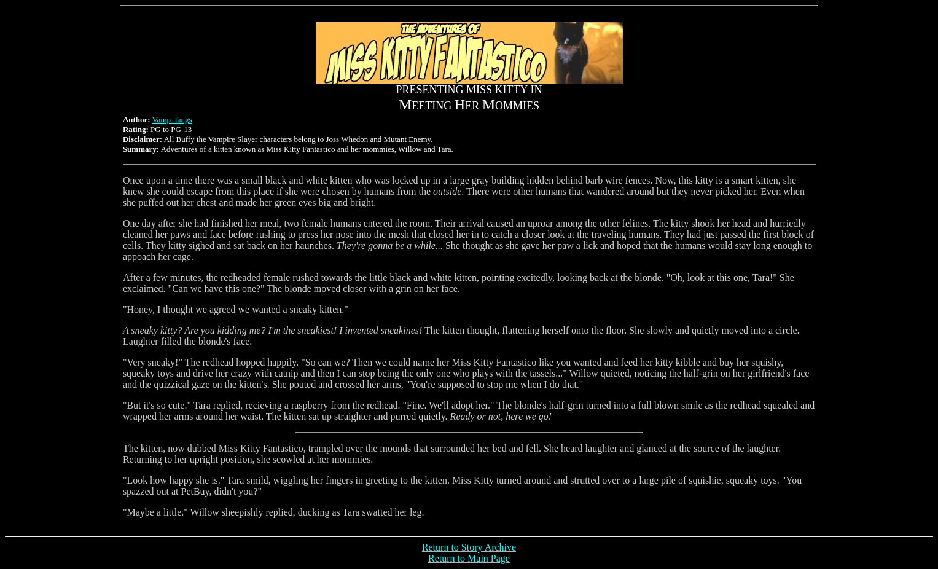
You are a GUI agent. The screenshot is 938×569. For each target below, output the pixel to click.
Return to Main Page (469, 558)
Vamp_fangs (172, 119)
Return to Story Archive (469, 547)
